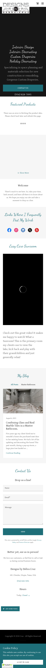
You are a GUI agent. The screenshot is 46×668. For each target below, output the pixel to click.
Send (23, 532)
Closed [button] (24, 595)
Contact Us (23, 88)
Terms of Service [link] (24, 542)
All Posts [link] (14, 384)
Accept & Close (23, 662)
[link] (15, 3)
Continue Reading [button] (13, 453)
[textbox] (23, 488)
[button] (42, 3)
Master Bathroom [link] (28, 384)
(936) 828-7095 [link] (23, 94)
